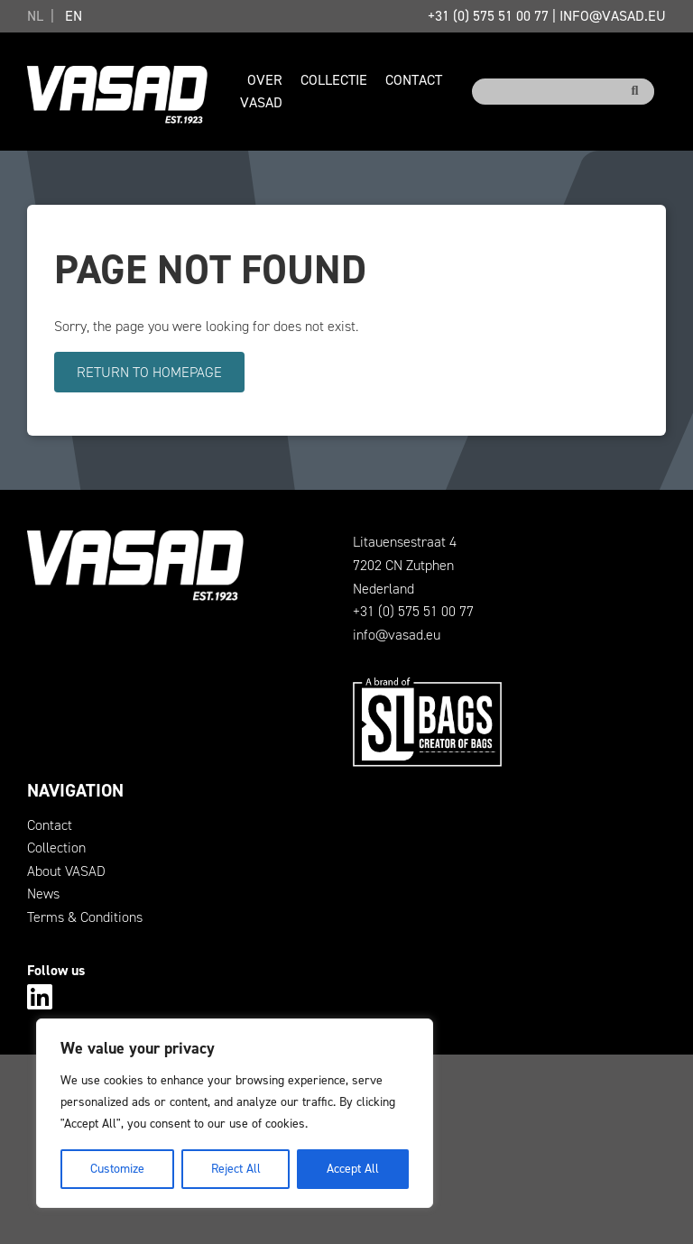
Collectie (333, 79)
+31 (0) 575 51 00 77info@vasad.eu (547, 15)
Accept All (353, 1168)
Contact (413, 79)
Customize (117, 1168)
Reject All (236, 1168)
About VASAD (66, 871)
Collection (56, 847)
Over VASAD (261, 91)
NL (35, 15)
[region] (234, 1113)
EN (73, 15)
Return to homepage (149, 372)
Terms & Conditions (85, 917)
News (43, 893)
